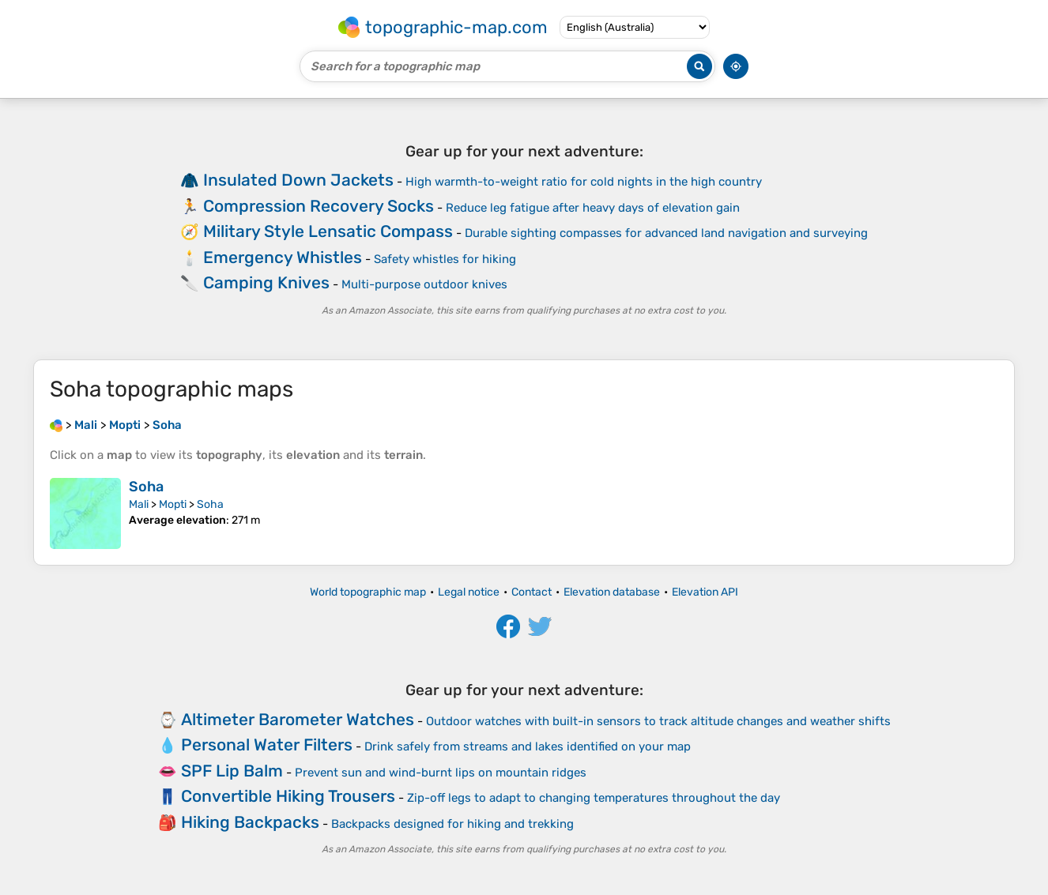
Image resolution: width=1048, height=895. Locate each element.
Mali (139, 504)
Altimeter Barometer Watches (297, 719)
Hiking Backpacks (250, 822)
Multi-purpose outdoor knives (424, 284)
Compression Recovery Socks (318, 206)
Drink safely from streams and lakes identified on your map (527, 746)
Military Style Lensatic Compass (328, 231)
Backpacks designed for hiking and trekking (452, 824)
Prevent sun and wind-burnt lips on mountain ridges (440, 772)
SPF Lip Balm (232, 770)
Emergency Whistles (282, 257)
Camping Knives (266, 282)
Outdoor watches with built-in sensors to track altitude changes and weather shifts (658, 721)
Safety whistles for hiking (445, 259)
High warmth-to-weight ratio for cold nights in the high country (583, 182)
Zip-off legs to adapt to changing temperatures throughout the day (593, 798)
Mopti (173, 504)
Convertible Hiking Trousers (288, 796)
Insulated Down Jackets (298, 180)
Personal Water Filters (266, 744)
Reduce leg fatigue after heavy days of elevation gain (593, 208)
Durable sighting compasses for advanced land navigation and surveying (666, 233)
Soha (146, 486)
